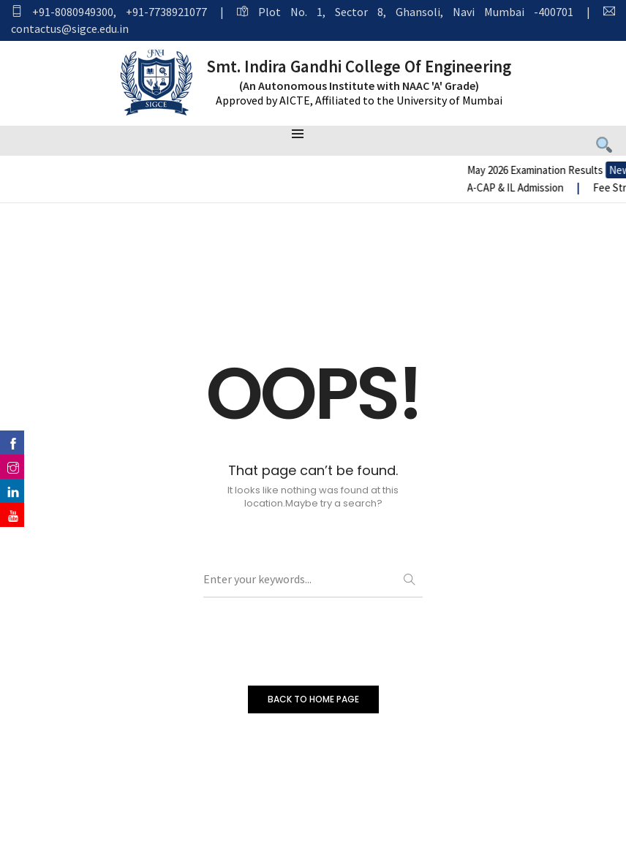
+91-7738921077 (166, 11)
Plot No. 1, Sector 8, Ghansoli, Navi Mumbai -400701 (415, 11)
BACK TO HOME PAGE (313, 699)
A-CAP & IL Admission (554, 187)
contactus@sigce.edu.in (70, 28)
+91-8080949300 (72, 11)
